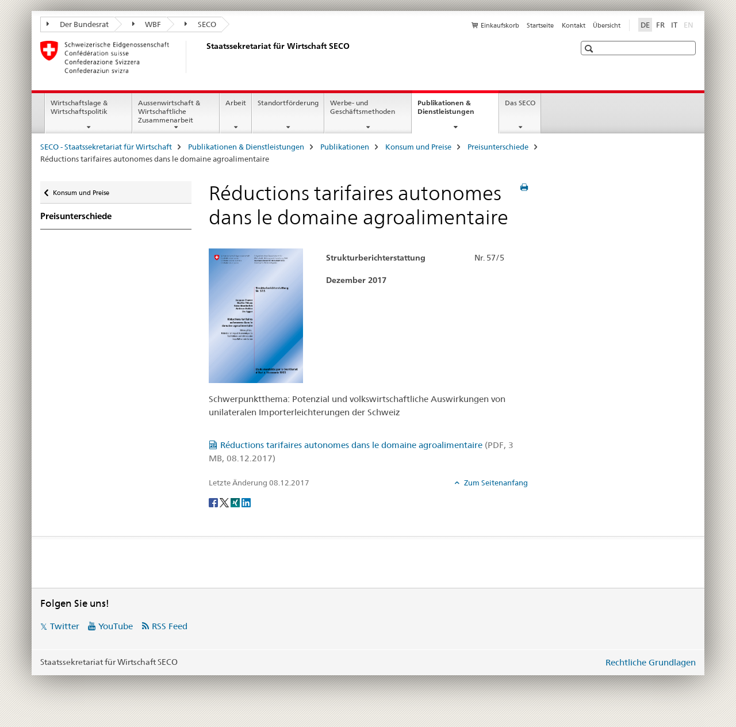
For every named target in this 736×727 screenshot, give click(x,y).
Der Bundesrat (78, 24)
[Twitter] (225, 501)
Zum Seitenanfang (495, 482)
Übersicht (606, 25)
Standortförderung (288, 102)
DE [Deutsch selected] (645, 24)
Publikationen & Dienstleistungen (458, 111)
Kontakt (573, 25)
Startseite (540, 25)
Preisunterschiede (497, 146)
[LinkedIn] (246, 501)
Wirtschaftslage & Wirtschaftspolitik (79, 107)
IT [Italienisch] (674, 24)
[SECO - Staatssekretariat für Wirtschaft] (204, 57)
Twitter (64, 626)
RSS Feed (169, 626)
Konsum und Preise (418, 146)
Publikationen (344, 146)
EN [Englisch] (690, 24)
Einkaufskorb (500, 25)
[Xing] (236, 501)
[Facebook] (214, 501)
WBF (147, 24)
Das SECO (520, 102)
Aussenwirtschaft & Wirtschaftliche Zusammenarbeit (169, 111)
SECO (200, 24)
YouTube (115, 626)
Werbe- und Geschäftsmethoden (362, 107)
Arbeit (235, 102)
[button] (590, 48)
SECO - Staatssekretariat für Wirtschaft (106, 146)
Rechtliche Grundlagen (650, 662)
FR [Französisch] (660, 24)
